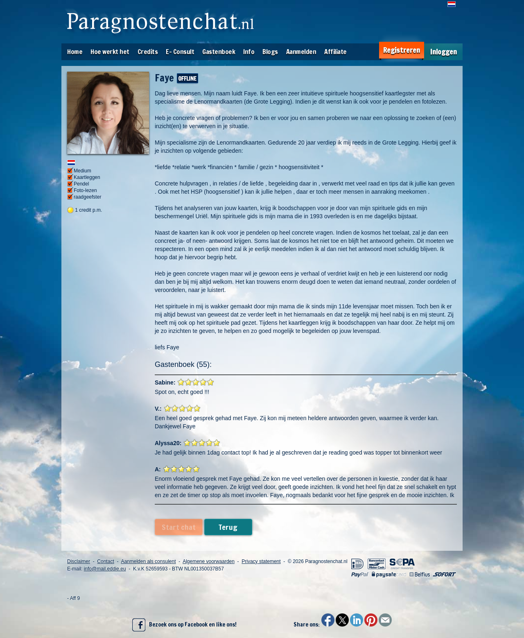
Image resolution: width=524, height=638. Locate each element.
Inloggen (443, 52)
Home (74, 51)
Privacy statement (261, 561)
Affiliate (335, 51)
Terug (228, 527)
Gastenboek (218, 51)
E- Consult (180, 51)
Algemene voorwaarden (209, 561)
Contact (105, 561)
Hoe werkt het (109, 51)
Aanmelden (301, 51)
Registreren (401, 50)
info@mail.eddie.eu (105, 569)
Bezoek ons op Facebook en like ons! (184, 624)
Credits (148, 51)
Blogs (270, 51)
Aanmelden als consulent (148, 561)
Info (248, 51)
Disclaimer (78, 561)
